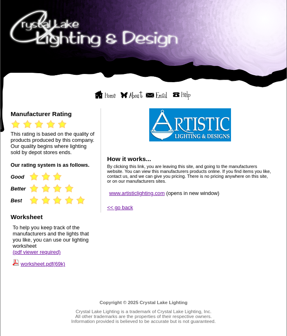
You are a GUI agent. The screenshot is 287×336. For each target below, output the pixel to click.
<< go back (120, 207)
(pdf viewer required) (37, 252)
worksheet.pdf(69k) (43, 264)
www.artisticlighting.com (137, 193)
